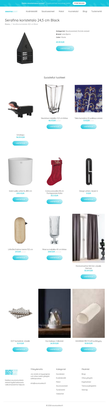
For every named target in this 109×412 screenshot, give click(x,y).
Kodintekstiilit (31, 13)
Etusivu (7, 27)
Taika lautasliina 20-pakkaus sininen (89, 121)
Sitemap (85, 393)
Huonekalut (73, 13)
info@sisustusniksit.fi (38, 386)
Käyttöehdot (86, 385)
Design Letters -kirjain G (88, 194)
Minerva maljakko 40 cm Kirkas (54, 252)
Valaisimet (60, 397)
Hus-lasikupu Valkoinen (54, 344)
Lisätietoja (65, 51)
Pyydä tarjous (79, 3)
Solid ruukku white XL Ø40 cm (20, 194)
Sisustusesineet (48, 13)
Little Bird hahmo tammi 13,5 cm (20, 252)
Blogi (85, 13)
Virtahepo (20, 138)
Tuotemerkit (96, 13)
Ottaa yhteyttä (87, 381)
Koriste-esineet (83, 34)
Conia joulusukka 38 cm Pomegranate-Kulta (54, 195)
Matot (61, 13)
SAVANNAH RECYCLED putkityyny (88, 344)
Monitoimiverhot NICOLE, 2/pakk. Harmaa (88, 270)
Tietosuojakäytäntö (89, 389)
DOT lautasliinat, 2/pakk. (20, 344)
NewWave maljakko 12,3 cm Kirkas (54, 121)
